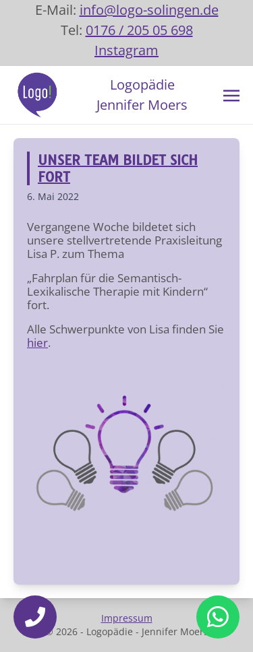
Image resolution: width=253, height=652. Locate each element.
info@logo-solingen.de (149, 10)
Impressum (126, 618)
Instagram (126, 50)
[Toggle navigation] (231, 94)
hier (37, 342)
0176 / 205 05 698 (139, 30)
